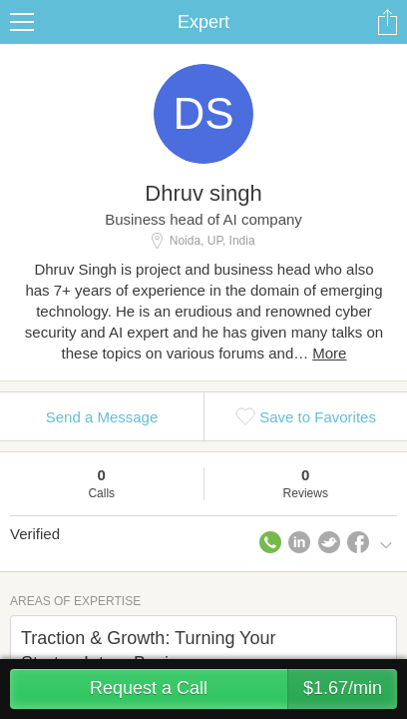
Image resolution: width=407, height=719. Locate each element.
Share (387, 22)
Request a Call (243, 689)
